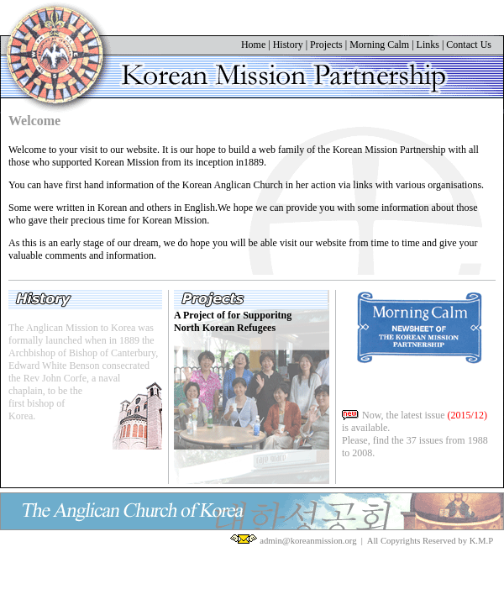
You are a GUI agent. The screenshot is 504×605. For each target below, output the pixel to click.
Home (253, 44)
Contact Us (468, 44)
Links (428, 44)
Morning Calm (379, 44)
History (288, 44)
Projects (326, 44)
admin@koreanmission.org (308, 540)
